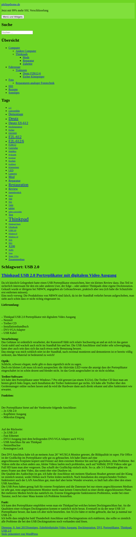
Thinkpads (22, 54)
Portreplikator (111, 527)
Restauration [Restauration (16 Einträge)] (18, 184)
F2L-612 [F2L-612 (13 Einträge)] (15, 137)
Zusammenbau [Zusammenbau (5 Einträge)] (17, 259)
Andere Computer (26, 50)
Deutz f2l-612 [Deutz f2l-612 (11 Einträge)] (18, 123)
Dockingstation (86, 527)
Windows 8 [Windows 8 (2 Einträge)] (13, 234)
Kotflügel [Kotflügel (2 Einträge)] (12, 164)
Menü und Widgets (13, 16)
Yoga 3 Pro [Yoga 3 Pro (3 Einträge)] (14, 256)
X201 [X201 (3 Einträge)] (11, 250)
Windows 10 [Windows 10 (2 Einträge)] (13, 237)
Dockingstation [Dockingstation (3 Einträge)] (15, 127)
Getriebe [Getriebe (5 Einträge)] (13, 147)
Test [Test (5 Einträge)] (11, 214)
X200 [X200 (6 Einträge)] (12, 246)
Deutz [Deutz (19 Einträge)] (13, 118)
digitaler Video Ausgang (63, 527)
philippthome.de (10, 4)
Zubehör (27, 63)
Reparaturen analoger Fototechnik (35, 82)
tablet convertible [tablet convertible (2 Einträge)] (15, 212)
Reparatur (28, 60)
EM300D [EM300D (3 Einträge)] (13, 133)
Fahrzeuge (14, 66)
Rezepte (13, 89)
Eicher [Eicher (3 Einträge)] (11, 130)
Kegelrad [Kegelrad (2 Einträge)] (12, 158)
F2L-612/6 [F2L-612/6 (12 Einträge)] (16, 141)
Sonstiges (14, 92)
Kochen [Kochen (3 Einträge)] (12, 161)
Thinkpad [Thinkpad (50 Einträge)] (18, 219)
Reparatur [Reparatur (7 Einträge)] (14, 180)
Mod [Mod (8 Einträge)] (12, 177)
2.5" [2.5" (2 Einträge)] (10, 108)
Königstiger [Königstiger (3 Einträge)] (14, 167)
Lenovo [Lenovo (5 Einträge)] (13, 173)
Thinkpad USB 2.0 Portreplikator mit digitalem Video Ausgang (58, 275)
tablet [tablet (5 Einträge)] (12, 208)
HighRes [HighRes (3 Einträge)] (12, 151)
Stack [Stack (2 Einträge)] (11, 196)
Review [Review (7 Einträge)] (13, 189)
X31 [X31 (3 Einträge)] (10, 240)
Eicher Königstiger (33, 76)
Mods (26, 57)
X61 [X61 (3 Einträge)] (10, 243)
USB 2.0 (6, 530)
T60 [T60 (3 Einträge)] (10, 199)
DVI (99, 527)
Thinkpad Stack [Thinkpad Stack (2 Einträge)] (14, 224)
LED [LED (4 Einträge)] (11, 170)
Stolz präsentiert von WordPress (19, 533)
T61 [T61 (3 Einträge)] (10, 202)
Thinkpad (125, 527)
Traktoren (21, 70)
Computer (14, 47)
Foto (11, 79)
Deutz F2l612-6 (32, 73)
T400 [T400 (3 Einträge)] (11, 205)
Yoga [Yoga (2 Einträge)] (10, 253)
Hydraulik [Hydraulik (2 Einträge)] (12, 155)
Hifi (11, 86)
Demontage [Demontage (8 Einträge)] (16, 114)
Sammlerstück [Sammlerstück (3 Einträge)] (15, 192)
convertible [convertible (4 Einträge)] (14, 111)
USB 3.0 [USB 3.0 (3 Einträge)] (12, 230)
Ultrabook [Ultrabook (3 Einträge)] (13, 227)
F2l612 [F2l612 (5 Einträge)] (12, 144)
